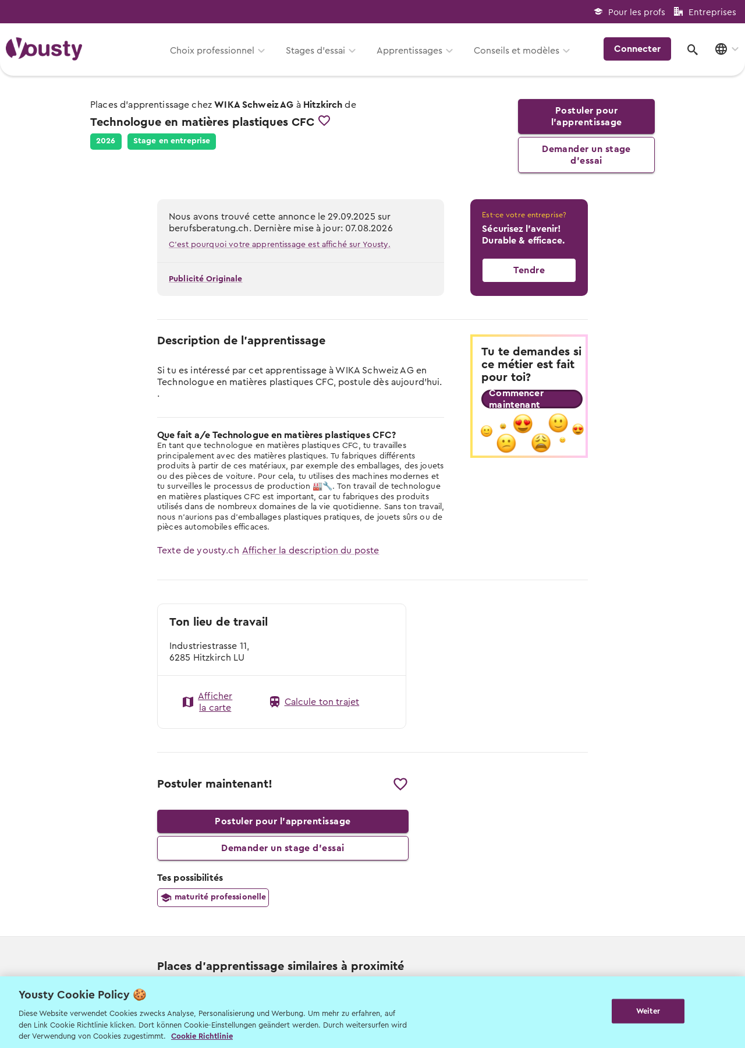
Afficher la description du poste (310, 550)
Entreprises (712, 12)
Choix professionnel (212, 50)
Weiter (648, 1011)
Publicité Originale (206, 279)
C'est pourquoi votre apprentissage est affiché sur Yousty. (280, 245)
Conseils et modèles (516, 50)
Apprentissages (409, 50)
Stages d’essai (315, 50)
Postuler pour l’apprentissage (586, 116)
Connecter (637, 49)
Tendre (529, 270)
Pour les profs (636, 12)
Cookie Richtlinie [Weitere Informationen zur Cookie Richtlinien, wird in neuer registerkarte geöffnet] (202, 1036)
